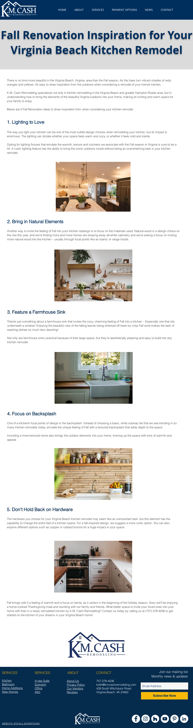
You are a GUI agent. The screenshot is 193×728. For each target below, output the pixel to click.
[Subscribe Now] (164, 696)
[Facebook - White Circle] (136, 719)
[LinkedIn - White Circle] (184, 719)
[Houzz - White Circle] (155, 719)
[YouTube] (165, 719)
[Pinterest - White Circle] (174, 719)
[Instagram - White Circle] (145, 719)
